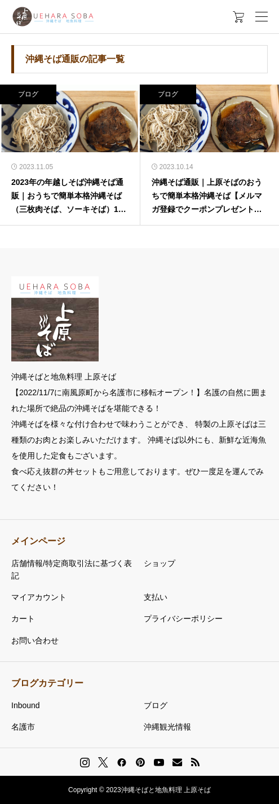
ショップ (159, 563)
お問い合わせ (35, 640)
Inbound (25, 705)
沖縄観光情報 (167, 726)
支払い (155, 597)
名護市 (23, 726)
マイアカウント (39, 597)
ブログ (28, 94)
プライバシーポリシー (183, 618)
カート (23, 618)
